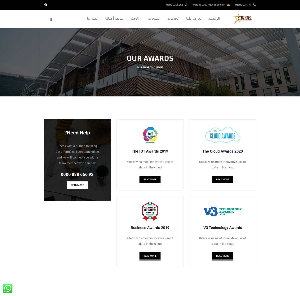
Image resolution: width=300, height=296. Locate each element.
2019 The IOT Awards (150, 151)
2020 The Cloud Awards (222, 151)
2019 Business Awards (150, 230)
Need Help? (77, 133)
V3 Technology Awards (222, 230)
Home (159, 67)
